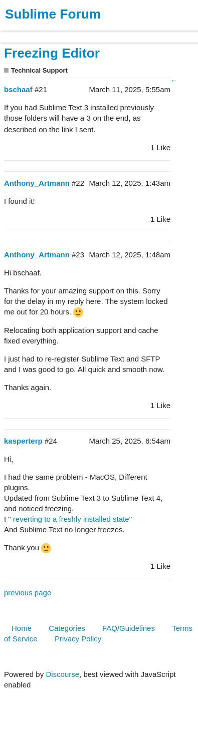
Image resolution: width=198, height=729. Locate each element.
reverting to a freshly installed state (71, 519)
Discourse (62, 674)
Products (31, 32)
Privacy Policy (78, 638)
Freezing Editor (52, 53)
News (105, 32)
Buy (65, 32)
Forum (138, 32)
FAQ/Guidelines (128, 628)
